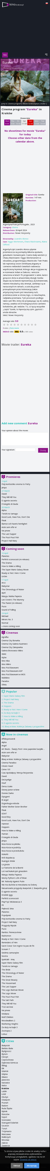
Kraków (5, 1088)
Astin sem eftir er (9, 527)
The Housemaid (9, 983)
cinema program (14, 103)
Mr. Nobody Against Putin (13, 881)
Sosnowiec (6, 1120)
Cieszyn (5, 1057)
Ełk (3, 1068)
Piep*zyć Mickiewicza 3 (12, 902)
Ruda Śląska (7, 1108)
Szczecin (5, 1125)
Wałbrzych (6, 1137)
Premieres (13, 477)
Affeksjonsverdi (8, 739)
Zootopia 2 (6, 1030)
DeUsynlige (6, 779)
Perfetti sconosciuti (10, 898)
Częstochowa (7, 1059)
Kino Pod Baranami (10, 667)
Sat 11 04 (24, 122)
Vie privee (6, 530)
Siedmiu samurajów (10, 952)
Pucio (4, 606)
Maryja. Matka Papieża (12, 596)
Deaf (4, 783)
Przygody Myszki (9, 925)
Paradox (5, 681)
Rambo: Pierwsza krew (11, 932)
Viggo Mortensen (15, 241)
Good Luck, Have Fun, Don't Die (16, 517)
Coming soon (15, 549)
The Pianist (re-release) (12, 603)
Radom (5, 1105)
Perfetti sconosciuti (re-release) (15, 559)
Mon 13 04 (36, 122)
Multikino (6, 677)
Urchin (4, 576)
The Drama (7, 563)
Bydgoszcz (6, 1051)
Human (5, 834)
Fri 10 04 (18, 122)
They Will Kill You (9, 497)
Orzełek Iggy (7, 895)
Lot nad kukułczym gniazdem (14, 871)
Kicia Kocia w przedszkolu (13, 851)
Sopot (4, 1117)
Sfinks (4, 684)
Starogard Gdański (10, 1122)
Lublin (4, 1091)
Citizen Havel (7, 766)
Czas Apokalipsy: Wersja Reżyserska (17, 772)
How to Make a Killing (11, 566)
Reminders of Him (9, 942)
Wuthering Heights (10, 1024)
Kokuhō (5, 854)
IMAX (4, 654)
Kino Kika (6, 661)
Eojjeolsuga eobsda (10, 803)
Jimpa (4, 487)
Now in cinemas (17, 734)
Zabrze (5, 1143)
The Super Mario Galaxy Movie (15, 569)
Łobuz (4, 1034)
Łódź (4, 1094)
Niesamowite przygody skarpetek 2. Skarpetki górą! (24, 888)
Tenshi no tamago (10, 513)
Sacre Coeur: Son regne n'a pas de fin (18, 946)
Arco (4, 582)
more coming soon (11, 626)
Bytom (5, 1054)
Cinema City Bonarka (11, 640)
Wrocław (5, 1140)
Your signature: (8, 449)
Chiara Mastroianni (32, 241)
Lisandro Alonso (17, 68)
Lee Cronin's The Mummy (13, 599)
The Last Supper (9, 534)
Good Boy (6, 817)
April (3, 593)
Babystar (6, 586)
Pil (3, 905)
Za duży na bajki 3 (11, 713)
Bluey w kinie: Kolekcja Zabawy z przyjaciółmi (24, 726)
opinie (3, 106)
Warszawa (6, 1134)
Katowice (6, 1082)
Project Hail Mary (9, 540)
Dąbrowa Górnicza (10, 1062)
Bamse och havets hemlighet (14, 523)
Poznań (5, 1102)
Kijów (4, 657)
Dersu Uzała (7, 786)
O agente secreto (9, 500)
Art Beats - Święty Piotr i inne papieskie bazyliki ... (23, 749)
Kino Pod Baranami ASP (12, 671)
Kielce (4, 1085)
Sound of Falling (9, 609)
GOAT (4, 813)
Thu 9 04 (12, 122)
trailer (43, 103)
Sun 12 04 (30, 122)
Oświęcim (6, 1100)
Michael (5, 616)
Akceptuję (32, 1165)
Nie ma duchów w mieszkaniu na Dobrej (19, 884)
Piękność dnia (8, 908)
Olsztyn (5, 1097)
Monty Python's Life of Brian (14, 878)
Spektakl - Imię (8, 959)
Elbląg (4, 1065)
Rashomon (6, 935)
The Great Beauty (9, 980)
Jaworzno (6, 1080)
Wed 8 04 (7, 122)
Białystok (6, 1045)
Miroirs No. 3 (7, 619)
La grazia (6, 864)
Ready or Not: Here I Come (13, 573)
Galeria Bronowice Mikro (12, 650)
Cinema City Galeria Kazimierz (14, 644)
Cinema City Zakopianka (12, 647)
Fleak (4, 520)
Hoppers (7, 706)
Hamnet (5, 823)
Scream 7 (6, 949)
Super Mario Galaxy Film (14, 696)
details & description (31, 103)
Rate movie (14, 328)
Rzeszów (5, 1114)
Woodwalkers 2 (8, 1020)
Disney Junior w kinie (10, 789)
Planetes (5, 556)
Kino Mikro (6, 664)
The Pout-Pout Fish (10, 537)
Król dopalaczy (8, 857)
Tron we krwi (7, 1007)
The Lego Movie (9, 993)
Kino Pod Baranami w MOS (13, 674)
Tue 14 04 (42, 122)
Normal (5, 623)
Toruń (4, 1128)
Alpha (4, 510)
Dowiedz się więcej (28, 1159)
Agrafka (5, 637)
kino (16, 4)
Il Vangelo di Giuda (10, 504)
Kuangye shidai (8, 861)
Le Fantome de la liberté (12, 867)
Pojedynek (6, 915)
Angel (4, 745)
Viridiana (5, 1014)
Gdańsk (5, 1071)
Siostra (5, 956)
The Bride (6, 969)
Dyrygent (6, 796)
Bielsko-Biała (7, 1048)
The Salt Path (8, 1000)
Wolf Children (7, 1017)
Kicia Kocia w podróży (11, 847)
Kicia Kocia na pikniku (11, 844)
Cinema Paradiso (9, 762)
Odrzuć (16, 1165)
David (4, 494)
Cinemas (12, 632)
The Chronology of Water (13, 589)
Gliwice (5, 1077)
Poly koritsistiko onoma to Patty (16, 484)
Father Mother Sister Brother (14, 806)
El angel (5, 800)
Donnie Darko (8, 793)
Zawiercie (6, 1145)
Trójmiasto (6, 1131)
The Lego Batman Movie (13, 990)
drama (15, 227)
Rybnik (4, 1111)
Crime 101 (6, 769)
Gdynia (5, 1074)
